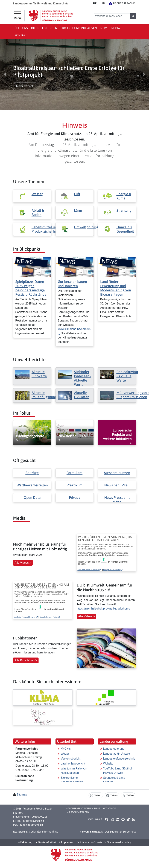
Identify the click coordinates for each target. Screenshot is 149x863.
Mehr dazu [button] (24, 86)
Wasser (37, 194)
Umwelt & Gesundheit (125, 229)
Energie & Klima (123, 196)
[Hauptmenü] (17, 15)
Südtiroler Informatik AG (44, 831)
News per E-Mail (117, 485)
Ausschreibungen (117, 473)
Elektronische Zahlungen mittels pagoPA (72, 782)
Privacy (74, 497)
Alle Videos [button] (23, 562)
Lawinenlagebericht (73, 763)
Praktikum (74, 485)
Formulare (75, 473)
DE (95, 3)
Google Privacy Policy (113, 569)
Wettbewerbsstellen (32, 485)
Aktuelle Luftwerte (39, 374)
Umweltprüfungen (88, 227)
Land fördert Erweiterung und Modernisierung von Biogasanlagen (115, 288)
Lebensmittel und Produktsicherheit (45, 229)
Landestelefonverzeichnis (119, 758)
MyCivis (66, 748)
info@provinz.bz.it (33, 820)
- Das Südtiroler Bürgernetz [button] (108, 831)
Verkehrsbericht (70, 758)
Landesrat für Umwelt (116, 753)
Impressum (67, 842)
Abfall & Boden (38, 212)
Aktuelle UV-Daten (81, 395)
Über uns (21, 28)
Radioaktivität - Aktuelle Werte (127, 376)
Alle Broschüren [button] (26, 660)
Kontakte (21, 35)
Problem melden (78, 812)
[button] (5, 74)
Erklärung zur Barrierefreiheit (37, 842)
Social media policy (117, 842)
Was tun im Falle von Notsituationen (74, 770)
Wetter (65, 753)
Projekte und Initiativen (79, 28)
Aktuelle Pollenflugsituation (46, 395)
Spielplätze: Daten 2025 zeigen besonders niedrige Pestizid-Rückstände (30, 288)
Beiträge (32, 473)
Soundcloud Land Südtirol (114, 779)
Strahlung (124, 210)
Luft (77, 194)
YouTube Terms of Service (89, 569)
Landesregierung (113, 748)
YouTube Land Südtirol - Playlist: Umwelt (118, 770)
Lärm (78, 210)
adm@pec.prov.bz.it (31, 824)
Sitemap (22, 794)
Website (108, 763)
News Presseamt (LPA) (117, 499)
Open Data (32, 497)
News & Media (110, 28)
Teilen (95, 795)
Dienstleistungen (44, 28)
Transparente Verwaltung (83, 808)
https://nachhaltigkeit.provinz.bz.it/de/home (103, 608)
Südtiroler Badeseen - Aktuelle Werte (82, 378)
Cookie (96, 842)
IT (104, 3)
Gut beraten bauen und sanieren (72, 284)
